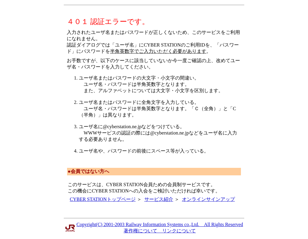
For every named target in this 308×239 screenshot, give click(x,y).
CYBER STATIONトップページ (103, 199)
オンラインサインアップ (208, 199)
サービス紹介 (158, 199)
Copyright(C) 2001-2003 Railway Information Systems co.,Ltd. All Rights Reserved (159, 224)
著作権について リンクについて (160, 230)
